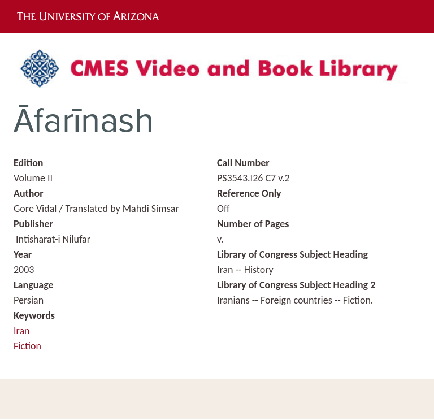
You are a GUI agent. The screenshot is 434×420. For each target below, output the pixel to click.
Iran (22, 330)
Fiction (27, 346)
